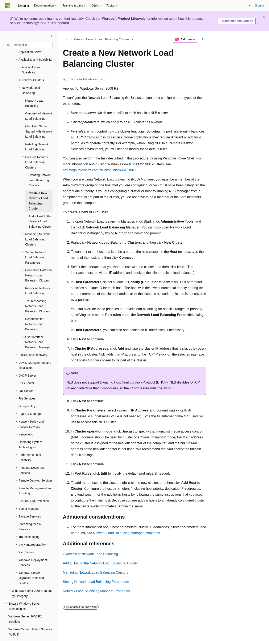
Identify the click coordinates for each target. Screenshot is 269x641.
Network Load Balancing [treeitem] (34, 91)
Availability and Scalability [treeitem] (31, 58)
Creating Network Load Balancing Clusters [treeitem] (40, 168)
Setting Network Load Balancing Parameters (96, 582)
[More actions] (202, 39)
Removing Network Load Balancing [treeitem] (37, 279)
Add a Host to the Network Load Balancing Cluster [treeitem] (40, 210)
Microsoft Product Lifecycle (124, 18)
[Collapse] (51, 36)
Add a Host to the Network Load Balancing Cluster (100, 563)
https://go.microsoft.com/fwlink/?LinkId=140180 (98, 170)
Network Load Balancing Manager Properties (126, 533)
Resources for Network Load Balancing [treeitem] (34, 312)
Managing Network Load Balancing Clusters (95, 572)
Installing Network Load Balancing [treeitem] (37, 135)
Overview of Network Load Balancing (90, 554)
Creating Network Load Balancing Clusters (102, 39)
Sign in (259, 5)
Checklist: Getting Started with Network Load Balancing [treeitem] (38, 120)
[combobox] (29, 45)
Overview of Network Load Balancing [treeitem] (38, 104)
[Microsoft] (8, 5)
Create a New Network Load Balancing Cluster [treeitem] (38, 189)
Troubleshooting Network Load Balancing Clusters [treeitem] (37, 294)
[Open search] (249, 5)
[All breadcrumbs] (66, 39)
